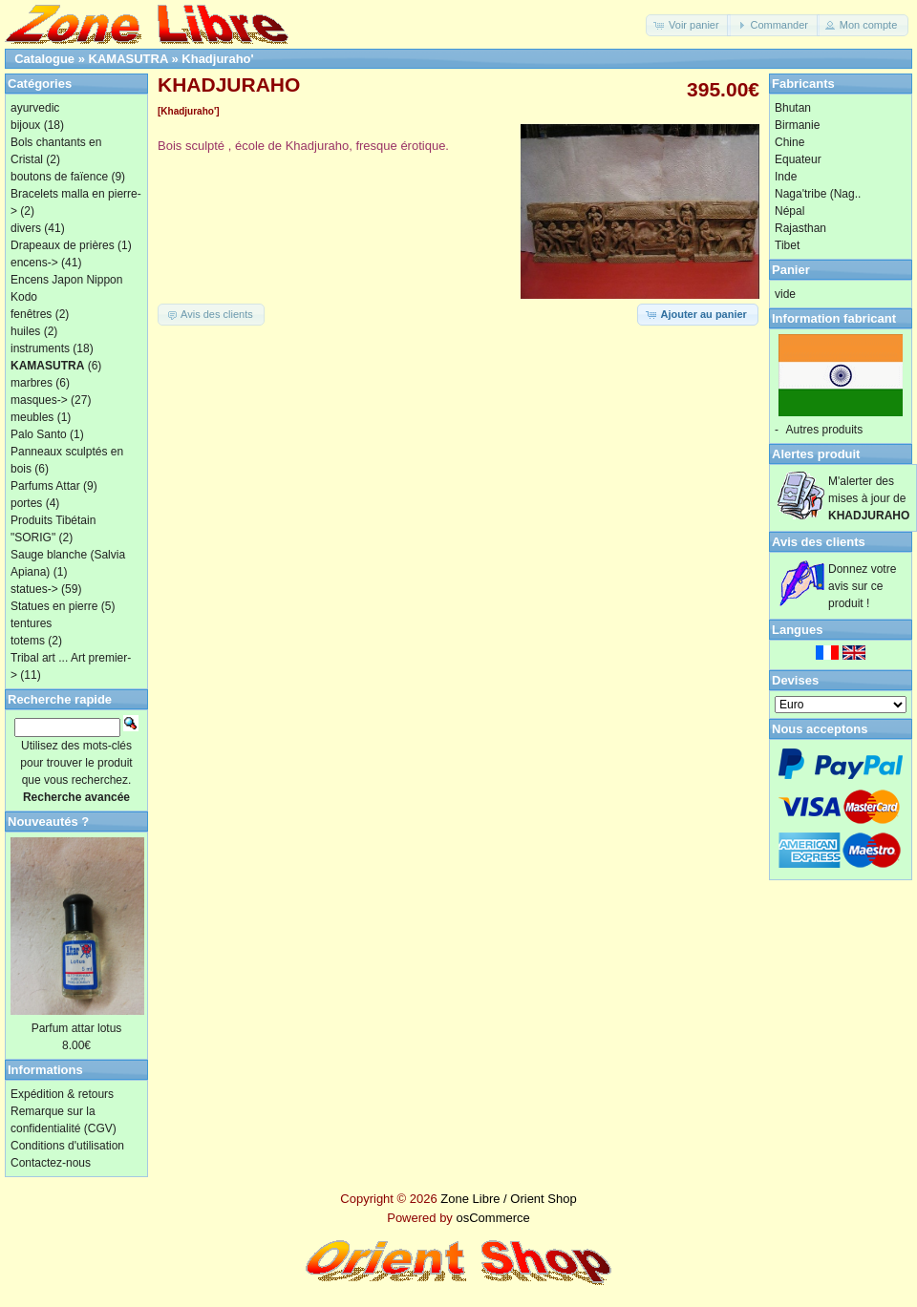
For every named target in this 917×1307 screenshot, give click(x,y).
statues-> (34, 589)
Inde (786, 176)
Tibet (787, 245)
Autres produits (824, 429)
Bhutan (793, 108)
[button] (688, 25)
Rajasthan (800, 228)
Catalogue (44, 59)
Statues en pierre (54, 606)
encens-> (34, 262)
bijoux (25, 125)
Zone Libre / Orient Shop (508, 1198)
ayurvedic (35, 108)
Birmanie (797, 125)
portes (26, 503)
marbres (32, 383)
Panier (791, 270)
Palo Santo (39, 434)
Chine (789, 142)
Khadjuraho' (217, 59)
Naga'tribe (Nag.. (818, 193)
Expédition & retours (62, 1094)
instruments (40, 348)
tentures (31, 623)
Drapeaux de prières (63, 245)
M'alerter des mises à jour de (868, 498)
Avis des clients (818, 542)
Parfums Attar (45, 486)
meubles (32, 417)
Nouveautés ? (48, 821)
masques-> (39, 400)
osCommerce (492, 1218)
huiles (25, 331)
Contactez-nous (51, 1163)
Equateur (798, 159)
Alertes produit (816, 454)
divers (26, 228)
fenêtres (31, 314)
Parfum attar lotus (77, 1028)
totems (28, 640)
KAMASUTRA (128, 59)
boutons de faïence (59, 176)
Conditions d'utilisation (67, 1145)
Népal (789, 211)
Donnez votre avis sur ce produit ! (862, 586)
